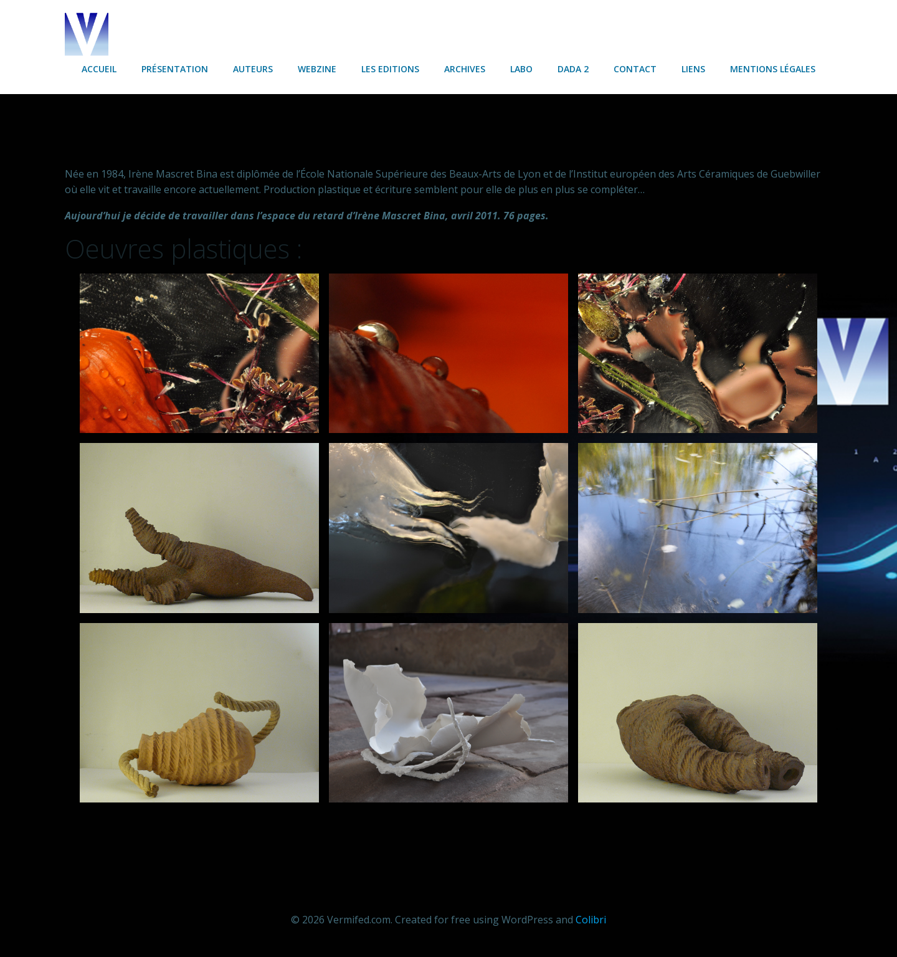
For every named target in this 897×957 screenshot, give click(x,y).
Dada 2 (573, 69)
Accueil (99, 69)
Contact (635, 69)
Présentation (174, 69)
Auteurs (253, 69)
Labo (521, 69)
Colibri (591, 919)
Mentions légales (772, 69)
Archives (464, 69)
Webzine (317, 69)
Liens (693, 69)
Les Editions (390, 69)
